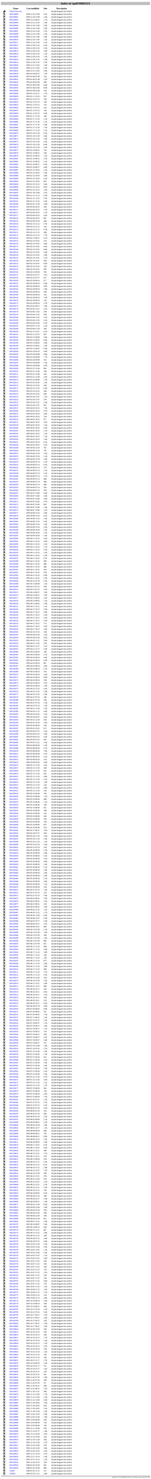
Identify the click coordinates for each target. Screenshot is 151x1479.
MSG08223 (13, 400)
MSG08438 (13, 819)
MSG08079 (13, 156)
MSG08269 (13, 496)
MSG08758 (13, 1261)
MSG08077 (13, 150)
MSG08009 (13, 37)
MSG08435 (13, 810)
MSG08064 (13, 119)
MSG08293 (13, 547)
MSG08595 (13, 1114)
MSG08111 (13, 210)
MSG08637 (13, 1168)
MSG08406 (13, 742)
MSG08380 (13, 700)
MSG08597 (13, 1119)
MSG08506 (13, 958)
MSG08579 (13, 1094)
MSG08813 (13, 1332)
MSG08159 (13, 278)
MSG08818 (13, 1340)
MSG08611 (13, 1142)
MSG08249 (13, 448)
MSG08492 (13, 924)
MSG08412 (13, 757)
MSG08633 (13, 1165)
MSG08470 (13, 887)
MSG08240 (13, 428)
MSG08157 (13, 275)
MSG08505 (13, 955)
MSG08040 (13, 76)
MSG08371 (13, 677)
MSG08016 (13, 54)
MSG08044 (13, 85)
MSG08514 (13, 978)
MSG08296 (13, 555)
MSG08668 (13, 1202)
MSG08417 (13, 768)
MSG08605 (13, 1131)
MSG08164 (13, 286)
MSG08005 (13, 25)
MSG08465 (13, 876)
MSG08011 (13, 42)
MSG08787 (13, 1309)
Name (15, 8)
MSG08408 (13, 748)
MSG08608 (13, 1134)
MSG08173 (13, 303)
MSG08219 (13, 394)
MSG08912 (13, 1437)
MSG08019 (13, 62)
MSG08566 (13, 1074)
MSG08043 (13, 82)
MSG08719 (13, 1233)
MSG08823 (13, 1349)
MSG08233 (13, 417)
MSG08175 (13, 306)
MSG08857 (13, 1389)
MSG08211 (13, 374)
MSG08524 (13, 1000)
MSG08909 (13, 1431)
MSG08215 (13, 383)
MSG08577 (13, 1088)
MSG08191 (13, 334)
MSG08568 (13, 1077)
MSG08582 (13, 1102)
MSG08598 (13, 1122)
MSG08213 (13, 380)
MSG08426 (13, 788)
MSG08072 (13, 139)
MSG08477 (13, 904)
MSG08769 (13, 1289)
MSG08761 (13, 1270)
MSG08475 (13, 898)
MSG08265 (13, 487)
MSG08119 (13, 221)
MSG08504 (13, 952)
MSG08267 (13, 493)
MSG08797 (13, 1318)
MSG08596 (13, 1117)
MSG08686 (13, 1219)
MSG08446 (13, 836)
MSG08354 (13, 646)
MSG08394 (13, 723)
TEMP (12, 1471)
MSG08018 (13, 59)
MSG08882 (13, 1403)
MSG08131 (13, 232)
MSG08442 (13, 830)
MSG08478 (13, 907)
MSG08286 (13, 533)
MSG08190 (13, 332)
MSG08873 (13, 1391)
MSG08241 (13, 431)
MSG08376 (13, 691)
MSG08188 (13, 329)
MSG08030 (13, 68)
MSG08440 (13, 825)
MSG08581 (13, 1100)
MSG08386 (13, 711)
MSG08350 (13, 638)
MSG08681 (13, 1213)
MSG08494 (13, 927)
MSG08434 (13, 808)
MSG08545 (13, 1032)
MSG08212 (13, 377)
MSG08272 (13, 502)
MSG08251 (13, 453)
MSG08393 (13, 720)
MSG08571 (13, 1080)
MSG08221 (13, 397)
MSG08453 (13, 850)
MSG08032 (13, 71)
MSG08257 (13, 470)
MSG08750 (13, 1255)
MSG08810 (13, 1329)
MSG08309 (13, 587)
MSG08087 (13, 170)
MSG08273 (13, 504)
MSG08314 (13, 595)
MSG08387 (13, 714)
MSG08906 (13, 1428)
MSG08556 (13, 1051)
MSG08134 (13, 238)
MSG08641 (13, 1173)
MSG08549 (13, 1043)
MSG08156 (13, 272)
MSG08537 (13, 1017)
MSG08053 (13, 99)
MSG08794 (13, 1315)
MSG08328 (13, 612)
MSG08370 (13, 674)
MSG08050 (13, 96)
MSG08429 (13, 793)
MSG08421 (13, 776)
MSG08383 (13, 706)
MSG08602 (13, 1128)
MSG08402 (13, 740)
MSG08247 (13, 442)
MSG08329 (13, 615)
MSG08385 (13, 708)
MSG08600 (13, 1125)
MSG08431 (13, 799)
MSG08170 (13, 300)
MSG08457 (13, 859)
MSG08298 (13, 561)
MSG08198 (13, 346)
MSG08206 (13, 360)
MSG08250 (13, 451)
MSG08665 (13, 1199)
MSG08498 (13, 935)
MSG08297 (13, 558)
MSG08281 (13, 521)
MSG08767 (13, 1287)
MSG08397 (13, 728)
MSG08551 (13, 1046)
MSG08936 (13, 1468)
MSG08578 (13, 1091)
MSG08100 (13, 198)
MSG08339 (13, 629)
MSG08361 (13, 655)
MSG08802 (13, 1323)
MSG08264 (13, 485)
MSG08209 (13, 368)
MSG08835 (13, 1369)
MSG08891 (13, 1425)
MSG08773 (13, 1298)
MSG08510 (13, 969)
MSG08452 (13, 847)
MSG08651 (13, 1187)
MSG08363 (13, 657)
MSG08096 (13, 190)
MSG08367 (13, 666)
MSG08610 (13, 1139)
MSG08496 (13, 932)
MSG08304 (13, 578)
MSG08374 (13, 686)
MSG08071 (13, 136)
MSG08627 (13, 1159)
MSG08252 (13, 456)
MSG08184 (13, 317)
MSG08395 (13, 725)
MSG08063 (13, 116)
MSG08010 (13, 40)
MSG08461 (13, 867)
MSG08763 (13, 1275)
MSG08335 (13, 623)
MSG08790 (13, 1312)
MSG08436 (13, 813)
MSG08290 (13, 538)
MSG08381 (13, 703)
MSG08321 (13, 606)
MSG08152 (13, 264)
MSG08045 (13, 88)
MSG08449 (13, 844)
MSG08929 (13, 1457)
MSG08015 (13, 51)
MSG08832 (13, 1363)
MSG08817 (13, 1338)
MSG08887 (13, 1414)
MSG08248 (13, 445)
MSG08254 (13, 462)
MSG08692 (13, 1221)
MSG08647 (13, 1182)
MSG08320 (13, 604)
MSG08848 (13, 1380)
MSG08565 (13, 1071)
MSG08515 (13, 981)
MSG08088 (13, 173)
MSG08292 (13, 544)
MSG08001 (13, 17)
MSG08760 (13, 1267)
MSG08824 (13, 1352)
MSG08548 (13, 1040)
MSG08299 (13, 564)
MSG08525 (13, 1003)
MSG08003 (13, 20)
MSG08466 (13, 878)
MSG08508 (13, 964)
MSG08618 (13, 1145)
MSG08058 (13, 113)
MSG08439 (13, 822)
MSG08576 (13, 1085)
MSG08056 (13, 108)
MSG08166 (13, 292)
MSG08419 (13, 774)
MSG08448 (13, 842)
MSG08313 (13, 592)
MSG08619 (13, 1148)
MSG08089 (13, 176)
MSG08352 (13, 640)
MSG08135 (13, 241)
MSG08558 (13, 1054)
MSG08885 (13, 1411)
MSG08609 (13, 1136)
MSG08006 (13, 28)
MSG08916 (13, 1440)
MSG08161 (13, 283)
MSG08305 (13, 581)
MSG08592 (13, 1108)
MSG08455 (13, 853)
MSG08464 (13, 873)
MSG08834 (13, 1366)
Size (45, 8)
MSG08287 (13, 536)
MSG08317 (13, 598)
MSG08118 (13, 218)
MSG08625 (13, 1153)
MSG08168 (13, 295)
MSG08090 (13, 178)
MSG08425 (13, 785)
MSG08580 (13, 1097)
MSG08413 (13, 759)
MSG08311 (13, 589)
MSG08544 (13, 1029)
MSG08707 (13, 1224)
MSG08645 (13, 1176)
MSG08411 (13, 754)
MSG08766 (13, 1284)
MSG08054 (13, 102)
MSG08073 (13, 142)
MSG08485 (13, 918)
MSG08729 (13, 1241)
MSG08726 (13, 1236)
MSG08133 (13, 235)
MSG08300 (13, 567)
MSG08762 (13, 1272)
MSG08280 (13, 519)
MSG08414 (13, 762)
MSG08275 (13, 510)
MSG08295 (13, 553)
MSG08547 (13, 1037)
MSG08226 (13, 405)
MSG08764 (13, 1278)
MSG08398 (13, 731)
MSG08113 (13, 212)
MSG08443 (13, 833)
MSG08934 (13, 1465)
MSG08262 (13, 479)
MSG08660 (13, 1196)
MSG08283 (13, 527)
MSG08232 (13, 414)
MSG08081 (13, 159)
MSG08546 (13, 1034)
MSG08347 (13, 635)
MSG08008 (13, 34)
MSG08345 (13, 632)
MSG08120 (13, 224)
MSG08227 (13, 408)
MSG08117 (13, 215)
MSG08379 (13, 697)
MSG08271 (13, 499)
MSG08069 (13, 130)
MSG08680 (13, 1210)
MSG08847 (13, 1377)
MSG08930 (13, 1459)
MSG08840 (13, 1372)
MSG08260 (13, 476)
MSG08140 (13, 249)
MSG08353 (13, 643)
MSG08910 (13, 1434)
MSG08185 (13, 320)
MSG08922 (13, 1448)
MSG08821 (13, 1346)
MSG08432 (13, 802)
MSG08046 (13, 91)
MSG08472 (13, 893)
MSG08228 (13, 411)
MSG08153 (13, 266)
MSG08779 (13, 1304)
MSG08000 (13, 14)
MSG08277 (13, 513)
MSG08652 (13, 1190)
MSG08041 (13, 79)
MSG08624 (13, 1151)
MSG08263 (13, 482)
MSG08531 (13, 1012)
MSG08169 (13, 298)
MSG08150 (13, 261)
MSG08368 (13, 669)
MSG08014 (13, 48)
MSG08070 (13, 133)
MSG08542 (13, 1023)
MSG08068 (13, 127)
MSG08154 (13, 269)
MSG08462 (13, 870)
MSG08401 (13, 737)
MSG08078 (13, 153)
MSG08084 (13, 167)
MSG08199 (13, 349)
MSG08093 (13, 181)
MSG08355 (13, 649)
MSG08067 (13, 125)
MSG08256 (13, 468)
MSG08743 (13, 1247)
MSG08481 (13, 912)
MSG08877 (13, 1397)
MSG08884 (13, 1408)
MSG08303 (13, 575)
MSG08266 (13, 490)
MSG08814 (13, 1335)
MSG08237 (13, 422)
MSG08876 (13, 1394)
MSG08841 (13, 1374)
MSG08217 (13, 388)
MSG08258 (13, 473)
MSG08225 (13, 402)
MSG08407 (13, 745)
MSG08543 (13, 1026)
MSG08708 (13, 1227)
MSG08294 (13, 550)
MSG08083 (13, 164)
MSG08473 (13, 895)
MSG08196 (13, 343)
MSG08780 (13, 1306)
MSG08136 (13, 244)
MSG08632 (13, 1162)
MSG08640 (13, 1170)
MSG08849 (13, 1383)
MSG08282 (13, 524)
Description (61, 8)
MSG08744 (13, 1250)
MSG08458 (13, 861)
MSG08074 (13, 144)
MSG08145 (13, 258)
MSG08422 (13, 779)
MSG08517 (13, 986)
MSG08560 (13, 1060)
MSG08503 (13, 949)
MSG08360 (13, 652)
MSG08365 (13, 660)
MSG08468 (13, 881)
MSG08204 (13, 357)
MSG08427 (13, 791)
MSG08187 (13, 326)
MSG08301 (13, 570)
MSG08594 (13, 1111)
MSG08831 (13, 1360)
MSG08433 (13, 805)
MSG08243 (13, 434)
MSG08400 (13, 734)
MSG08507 (13, 961)
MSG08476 (13, 901)
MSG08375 (13, 689)
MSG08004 (13, 23)
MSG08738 (13, 1244)
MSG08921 (13, 1445)
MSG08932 (13, 1462)
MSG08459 (13, 864)
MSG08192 (13, 337)
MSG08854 (13, 1386)
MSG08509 (13, 966)
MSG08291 (13, 541)
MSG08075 (13, 147)
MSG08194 (13, 340)
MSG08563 (13, 1068)
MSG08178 (13, 312)
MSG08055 (13, 105)
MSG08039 (13, 74)
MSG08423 (13, 782)
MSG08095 (13, 187)
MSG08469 (13, 884)
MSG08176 (13, 309)
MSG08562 (13, 1066)
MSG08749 (13, 1253)
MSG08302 (13, 572)
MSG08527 (13, 1006)
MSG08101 (13, 201)
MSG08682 (13, 1216)
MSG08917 (13, 1442)
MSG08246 (13, 439)
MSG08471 (13, 890)
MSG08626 (13, 1156)
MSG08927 (13, 1454)
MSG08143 (13, 252)
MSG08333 (13, 618)
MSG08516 (13, 983)
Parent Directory (15, 11)
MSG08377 (13, 694)
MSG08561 (13, 1063)
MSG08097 (13, 193)
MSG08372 (13, 680)
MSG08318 (13, 601)
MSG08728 (13, 1238)
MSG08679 (13, 1207)
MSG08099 (13, 195)
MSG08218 (13, 391)
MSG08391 (13, 717)
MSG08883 (13, 1406)
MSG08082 (13, 161)
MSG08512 (13, 975)
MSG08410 (13, 751)
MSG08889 (13, 1420)
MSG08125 (13, 229)
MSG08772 (13, 1295)
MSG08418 (13, 771)
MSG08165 (13, 289)
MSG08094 (13, 184)
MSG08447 (13, 839)
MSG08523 (13, 998)
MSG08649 (13, 1185)
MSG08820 (13, 1343)
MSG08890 (13, 1423)
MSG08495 (13, 929)
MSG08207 (13, 363)
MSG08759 (13, 1264)
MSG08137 (13, 246)
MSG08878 (13, 1400)
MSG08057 (13, 110)
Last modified (32, 8)
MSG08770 (13, 1292)
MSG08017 (13, 57)
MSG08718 (13, 1230)
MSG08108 (13, 204)
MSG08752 (13, 1258)
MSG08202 (13, 354)
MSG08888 (13, 1417)
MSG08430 (13, 796)
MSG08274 (13, 507)
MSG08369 (13, 672)
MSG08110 (13, 207)
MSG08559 (13, 1057)
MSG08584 (13, 1105)
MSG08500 (13, 941)
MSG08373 (13, 683)
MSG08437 (13, 816)
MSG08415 (13, 765)
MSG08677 (13, 1204)
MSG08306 (13, 584)
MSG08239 (13, 425)
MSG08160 (13, 281)
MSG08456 (13, 856)
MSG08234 (13, 419)
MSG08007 (13, 31)
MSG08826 (13, 1355)
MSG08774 (13, 1301)
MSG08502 (13, 946)
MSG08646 (13, 1179)
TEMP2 (12, 1474)
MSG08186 (13, 323)
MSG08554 (13, 1049)
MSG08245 (13, 436)
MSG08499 (13, 938)
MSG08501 (13, 944)
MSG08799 (13, 1321)
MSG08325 (13, 609)
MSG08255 (13, 465)
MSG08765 (13, 1281)
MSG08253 (13, 459)
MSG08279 (13, 516)
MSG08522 (13, 995)
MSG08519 (13, 992)
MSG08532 (13, 1015)
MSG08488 (13, 921)
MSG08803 (13, 1326)
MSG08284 (13, 530)
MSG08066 (13, 122)
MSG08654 (13, 1193)
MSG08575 (13, 1083)
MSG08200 (13, 351)
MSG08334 (13, 621)
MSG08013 (13, 45)
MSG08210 (13, 371)
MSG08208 (13, 366)
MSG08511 (13, 972)
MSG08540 (13, 1020)
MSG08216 (13, 385)
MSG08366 (13, 663)
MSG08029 (13, 65)
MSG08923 (13, 1451)
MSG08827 (13, 1357)
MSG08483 (13, 915)
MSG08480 (13, 910)
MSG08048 (13, 93)
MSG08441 (13, 827)
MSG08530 (13, 1009)
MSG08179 (13, 315)
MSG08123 (13, 227)
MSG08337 (13, 626)
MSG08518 (13, 989)
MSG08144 (13, 255)
